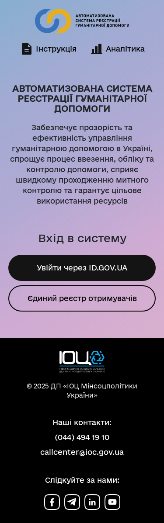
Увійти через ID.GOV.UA (82, 268)
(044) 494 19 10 (82, 437)
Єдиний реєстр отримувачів (82, 298)
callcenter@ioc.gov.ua (82, 452)
